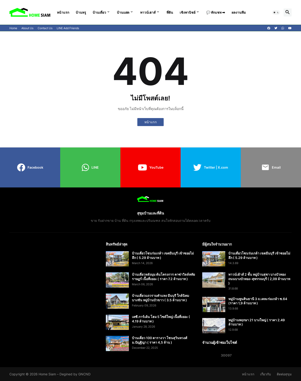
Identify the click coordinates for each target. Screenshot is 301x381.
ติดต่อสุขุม (284, 374)
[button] (276, 12)
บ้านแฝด (123, 12)
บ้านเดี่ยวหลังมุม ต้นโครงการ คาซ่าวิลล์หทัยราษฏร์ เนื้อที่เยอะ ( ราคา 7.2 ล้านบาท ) (163, 276)
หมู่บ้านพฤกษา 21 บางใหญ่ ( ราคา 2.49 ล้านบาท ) (256, 322)
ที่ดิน (169, 12)
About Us (27, 28)
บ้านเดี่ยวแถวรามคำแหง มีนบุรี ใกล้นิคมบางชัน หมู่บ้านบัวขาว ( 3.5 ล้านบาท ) (160, 298)
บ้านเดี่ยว (99, 12)
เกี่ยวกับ (265, 374)
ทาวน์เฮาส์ (148, 12)
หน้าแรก (63, 12)
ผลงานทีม (239, 12)
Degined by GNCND (75, 374)
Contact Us (45, 28)
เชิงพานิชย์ (187, 12)
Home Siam (47, 374)
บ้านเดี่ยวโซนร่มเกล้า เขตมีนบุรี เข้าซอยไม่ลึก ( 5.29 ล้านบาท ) (163, 255)
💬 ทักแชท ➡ (215, 12)
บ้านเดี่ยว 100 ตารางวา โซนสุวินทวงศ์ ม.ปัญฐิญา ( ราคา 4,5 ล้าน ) (159, 340)
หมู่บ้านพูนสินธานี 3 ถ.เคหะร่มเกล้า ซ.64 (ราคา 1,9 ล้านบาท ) (257, 301)
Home (13, 28)
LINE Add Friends (68, 28)
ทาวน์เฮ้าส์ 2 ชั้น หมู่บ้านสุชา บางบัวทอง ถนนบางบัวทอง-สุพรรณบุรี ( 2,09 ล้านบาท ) (259, 278)
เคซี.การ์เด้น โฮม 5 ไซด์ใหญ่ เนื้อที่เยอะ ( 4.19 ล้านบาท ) (161, 319)
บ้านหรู (81, 12)
